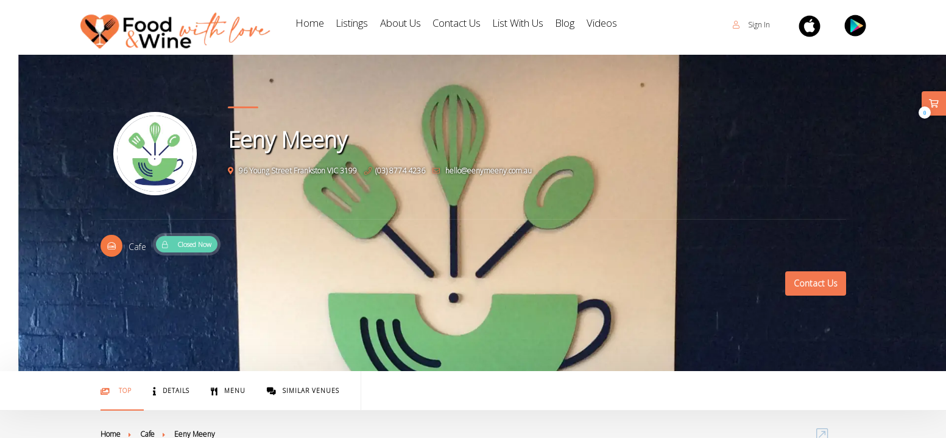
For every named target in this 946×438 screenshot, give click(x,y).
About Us (419, 24)
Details (171, 390)
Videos (659, 24)
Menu (228, 390)
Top (116, 390)
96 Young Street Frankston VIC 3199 (292, 170)
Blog (615, 24)
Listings (361, 24)
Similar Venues (303, 390)
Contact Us (486, 24)
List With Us (559, 24)
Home (312, 24)
